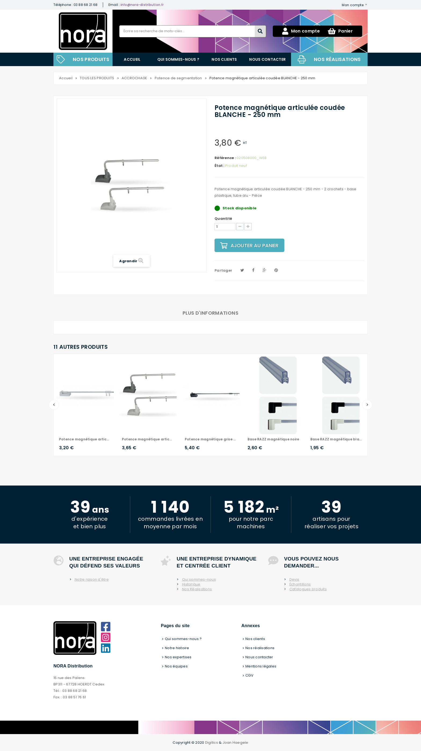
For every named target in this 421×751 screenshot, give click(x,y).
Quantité (223, 218)
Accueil (132, 59)
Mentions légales (260, 666)
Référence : (225, 158)
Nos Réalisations (197, 589)
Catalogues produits (308, 589)
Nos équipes (176, 666)
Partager (223, 270)
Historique (191, 584)
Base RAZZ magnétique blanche (336, 439)
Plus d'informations (210, 313)
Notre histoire (177, 648)
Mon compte (353, 5)
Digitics (211, 742)
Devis (294, 579)
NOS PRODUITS (91, 59)
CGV (249, 675)
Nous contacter (267, 59)
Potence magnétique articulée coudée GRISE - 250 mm (148, 439)
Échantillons (300, 584)
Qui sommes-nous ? (178, 59)
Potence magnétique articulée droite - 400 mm (85, 439)
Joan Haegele (235, 742)
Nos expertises (178, 657)
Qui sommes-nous (199, 579)
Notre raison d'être (92, 579)
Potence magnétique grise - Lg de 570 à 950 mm (211, 439)
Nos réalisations (337, 59)
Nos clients (224, 59)
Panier (340, 31)
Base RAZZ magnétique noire (273, 439)
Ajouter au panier (249, 245)
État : (219, 165)
